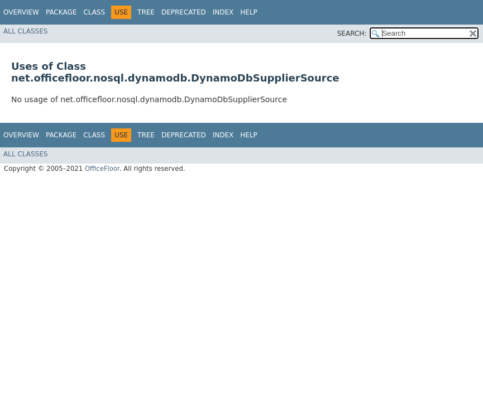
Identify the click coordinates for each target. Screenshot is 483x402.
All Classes (25, 31)
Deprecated (183, 12)
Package (61, 12)
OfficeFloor (102, 169)
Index (223, 12)
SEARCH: (352, 33)
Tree (146, 12)
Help (248, 12)
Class (94, 12)
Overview (21, 12)
